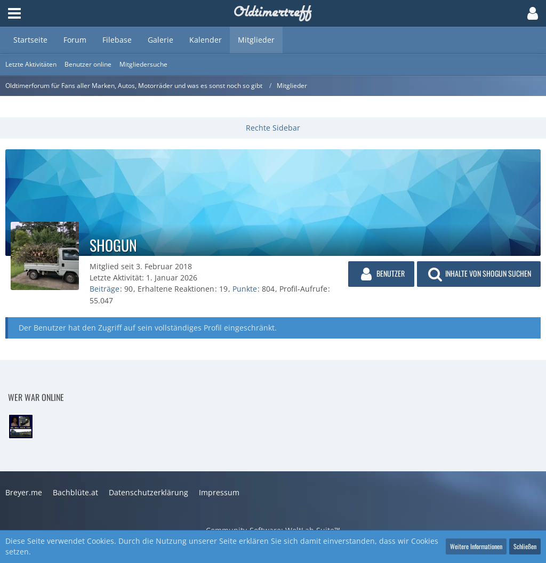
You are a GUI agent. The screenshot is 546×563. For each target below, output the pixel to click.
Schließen (524, 546)
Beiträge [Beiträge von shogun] (104, 289)
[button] (14, 13)
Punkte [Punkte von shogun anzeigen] (244, 289)
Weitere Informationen (476, 546)
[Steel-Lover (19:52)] (21, 426)
